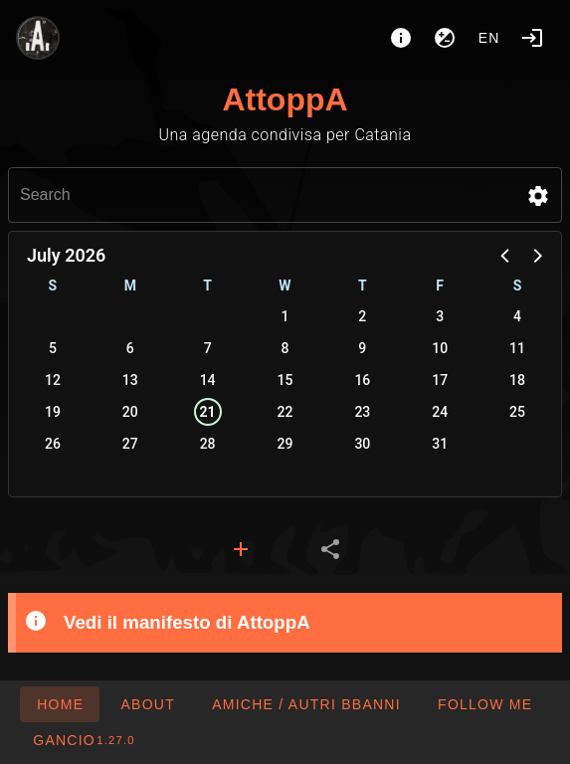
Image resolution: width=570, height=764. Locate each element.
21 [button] (208, 412)
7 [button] (208, 348)
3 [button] (440, 316)
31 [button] (440, 444)
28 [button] (208, 444)
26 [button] (53, 444)
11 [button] (517, 348)
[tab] (240, 549)
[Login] (532, 38)
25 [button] (517, 412)
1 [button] (285, 316)
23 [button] (362, 412)
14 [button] (208, 380)
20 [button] (130, 412)
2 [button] (362, 316)
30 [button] (362, 444)
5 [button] (53, 348)
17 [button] (440, 380)
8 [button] (285, 348)
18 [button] (517, 380)
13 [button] (130, 380)
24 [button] (440, 412)
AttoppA (284, 99)
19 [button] (53, 412)
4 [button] (517, 316)
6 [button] (130, 348)
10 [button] (440, 348)
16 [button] (362, 380)
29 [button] (285, 444)
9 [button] (362, 348)
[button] (538, 196)
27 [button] (130, 444)
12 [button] (53, 380)
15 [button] (285, 380)
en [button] (489, 38)
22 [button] (285, 412)
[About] (401, 38)
